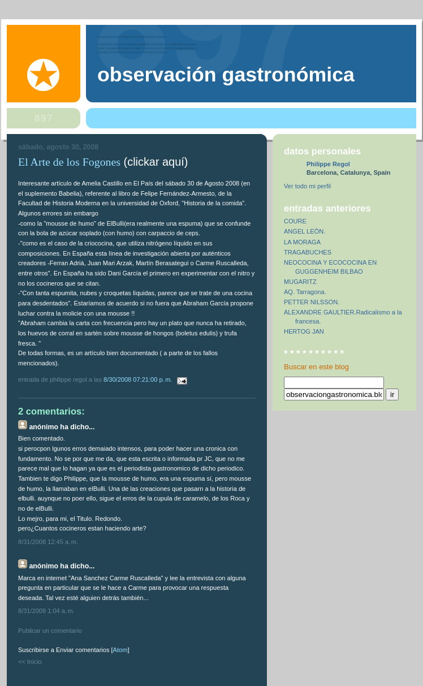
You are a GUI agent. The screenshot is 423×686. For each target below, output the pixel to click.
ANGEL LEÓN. (304, 231)
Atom (120, 649)
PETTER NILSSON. (311, 302)
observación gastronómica (226, 74)
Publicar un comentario (50, 630)
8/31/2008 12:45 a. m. (48, 541)
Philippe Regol (328, 164)
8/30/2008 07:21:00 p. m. (138, 379)
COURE (295, 221)
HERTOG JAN (304, 331)
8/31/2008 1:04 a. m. (46, 610)
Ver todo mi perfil (307, 186)
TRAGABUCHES (307, 252)
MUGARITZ (300, 281)
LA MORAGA (302, 242)
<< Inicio (30, 661)
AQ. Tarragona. (305, 291)
